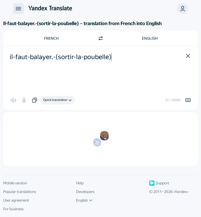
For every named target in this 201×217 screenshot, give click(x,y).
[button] (182, 8)
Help (80, 183)
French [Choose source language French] (51, 38)
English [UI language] (84, 200)
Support (159, 183)
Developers (85, 191)
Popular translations (19, 191)
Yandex (181, 191)
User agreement (16, 200)
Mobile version (15, 183)
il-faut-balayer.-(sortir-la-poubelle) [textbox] (60, 57)
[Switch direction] (100, 38)
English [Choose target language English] (150, 38)
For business (13, 209)
